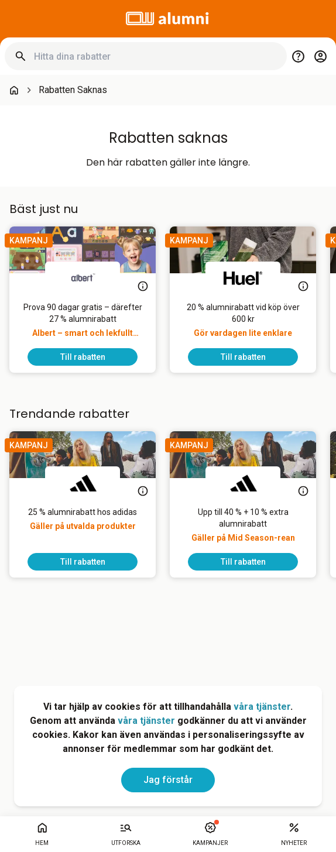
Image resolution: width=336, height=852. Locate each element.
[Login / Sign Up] (320, 56)
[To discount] (83, 357)
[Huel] (242, 278)
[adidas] (82, 482)
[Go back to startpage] (14, 90)
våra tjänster (262, 706)
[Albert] (82, 278)
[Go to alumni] (168, 18)
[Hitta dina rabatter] (155, 56)
